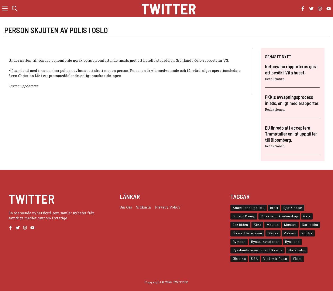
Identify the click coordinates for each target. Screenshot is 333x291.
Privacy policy (168, 207)
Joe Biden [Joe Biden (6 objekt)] (240, 225)
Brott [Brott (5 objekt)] (274, 208)
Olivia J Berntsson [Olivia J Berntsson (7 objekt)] (247, 233)
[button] (15, 8)
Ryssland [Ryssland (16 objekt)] (292, 242)
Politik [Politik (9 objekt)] (307, 233)
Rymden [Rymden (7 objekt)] (239, 242)
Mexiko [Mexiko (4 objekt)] (273, 225)
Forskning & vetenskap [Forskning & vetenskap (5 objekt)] (279, 216)
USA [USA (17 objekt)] (254, 259)
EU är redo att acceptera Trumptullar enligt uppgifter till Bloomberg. (291, 134)
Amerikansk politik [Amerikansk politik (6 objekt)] (249, 208)
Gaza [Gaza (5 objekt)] (306, 216)
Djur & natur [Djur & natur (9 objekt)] (292, 208)
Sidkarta (143, 207)
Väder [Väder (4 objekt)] (297, 259)
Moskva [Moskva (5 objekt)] (290, 225)
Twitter (168, 8)
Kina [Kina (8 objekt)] (257, 225)
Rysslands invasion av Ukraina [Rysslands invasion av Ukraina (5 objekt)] (257, 250)
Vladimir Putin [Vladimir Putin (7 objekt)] (275, 259)
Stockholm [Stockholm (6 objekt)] (296, 250)
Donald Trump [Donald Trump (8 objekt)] (244, 216)
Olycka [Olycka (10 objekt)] (273, 233)
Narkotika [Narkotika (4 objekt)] (310, 225)
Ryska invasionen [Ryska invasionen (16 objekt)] (265, 242)
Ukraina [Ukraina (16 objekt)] (239, 259)
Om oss (126, 207)
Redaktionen (275, 79)
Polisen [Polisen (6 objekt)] (290, 233)
